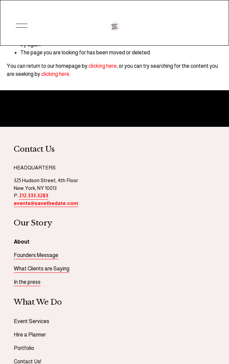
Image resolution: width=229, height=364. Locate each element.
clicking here (103, 66)
